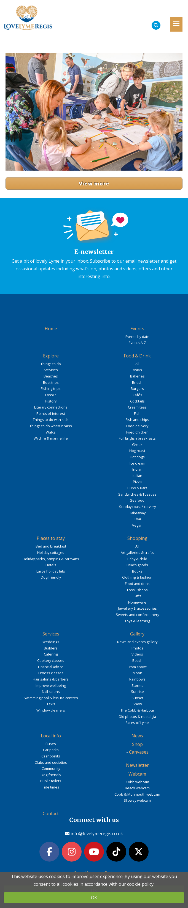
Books (137, 571)
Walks (51, 432)
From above (137, 666)
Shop (137, 744)
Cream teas (137, 407)
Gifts (137, 595)
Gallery (137, 634)
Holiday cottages (50, 552)
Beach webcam (137, 787)
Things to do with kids (51, 419)
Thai (137, 519)
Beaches (51, 376)
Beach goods (137, 564)
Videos (137, 654)
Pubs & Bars (137, 487)
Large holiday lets (50, 571)
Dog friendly (51, 577)
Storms (137, 685)
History (51, 401)
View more (94, 183)
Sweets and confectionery (137, 614)
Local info (51, 736)
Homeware (137, 602)
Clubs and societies (51, 762)
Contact (51, 813)
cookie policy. (140, 884)
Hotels (50, 564)
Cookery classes (50, 660)
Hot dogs (137, 456)
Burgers (137, 388)
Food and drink (137, 583)
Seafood (137, 500)
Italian (137, 475)
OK (94, 898)
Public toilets (50, 780)
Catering (51, 654)
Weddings (50, 641)
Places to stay (51, 538)
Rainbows (137, 679)
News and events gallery (137, 641)
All (137, 363)
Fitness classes (50, 672)
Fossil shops (137, 589)
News (137, 736)
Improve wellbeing (51, 685)
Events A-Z (137, 342)
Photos (137, 648)
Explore (51, 356)
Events (137, 329)
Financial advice (50, 666)
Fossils (51, 394)
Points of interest (50, 413)
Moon (137, 672)
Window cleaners (50, 710)
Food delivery (137, 425)
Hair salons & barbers (51, 679)
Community (51, 768)
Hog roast (137, 450)
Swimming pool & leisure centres (51, 697)
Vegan (137, 525)
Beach (137, 660)
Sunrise (137, 691)
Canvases (139, 752)
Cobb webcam (137, 781)
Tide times (50, 787)
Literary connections (51, 407)
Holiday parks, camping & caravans (51, 558)
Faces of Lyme (137, 722)
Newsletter (137, 765)
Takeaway (137, 512)
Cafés (137, 394)
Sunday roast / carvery (137, 506)
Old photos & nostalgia (137, 716)
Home (51, 329)
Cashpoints (50, 756)
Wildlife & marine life (51, 438)
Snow (137, 703)
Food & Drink (137, 356)
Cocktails (137, 401)
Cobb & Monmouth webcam (137, 794)
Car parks (51, 749)
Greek (137, 444)
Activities (51, 369)
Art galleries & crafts (137, 552)
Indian (137, 469)
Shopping (137, 538)
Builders (51, 648)
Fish (137, 413)
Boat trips (51, 382)
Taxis (51, 703)
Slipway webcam (137, 800)
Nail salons (51, 691)
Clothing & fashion (137, 577)
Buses (50, 743)
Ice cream (137, 463)
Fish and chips (137, 419)
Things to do (51, 363)
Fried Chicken (137, 432)
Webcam (137, 774)
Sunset (137, 697)
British (137, 382)
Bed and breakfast (51, 546)
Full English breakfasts (137, 438)
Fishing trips (51, 388)
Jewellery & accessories (137, 608)
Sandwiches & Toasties (137, 494)
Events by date (137, 336)
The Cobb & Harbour (137, 710)
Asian (137, 369)
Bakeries (137, 376)
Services (50, 634)
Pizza (137, 481)
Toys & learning (137, 620)
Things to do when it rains (50, 425)
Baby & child (137, 558)
